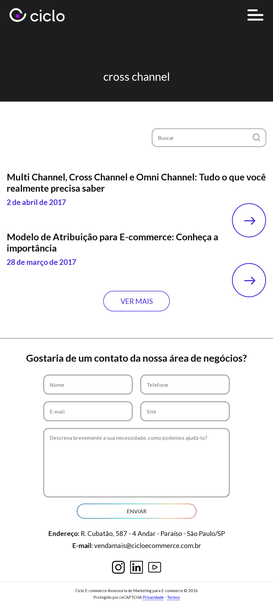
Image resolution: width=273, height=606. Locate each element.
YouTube (154, 567)
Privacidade (153, 597)
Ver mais (137, 301)
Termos (173, 597)
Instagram (118, 567)
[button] (256, 137)
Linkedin (136, 567)
